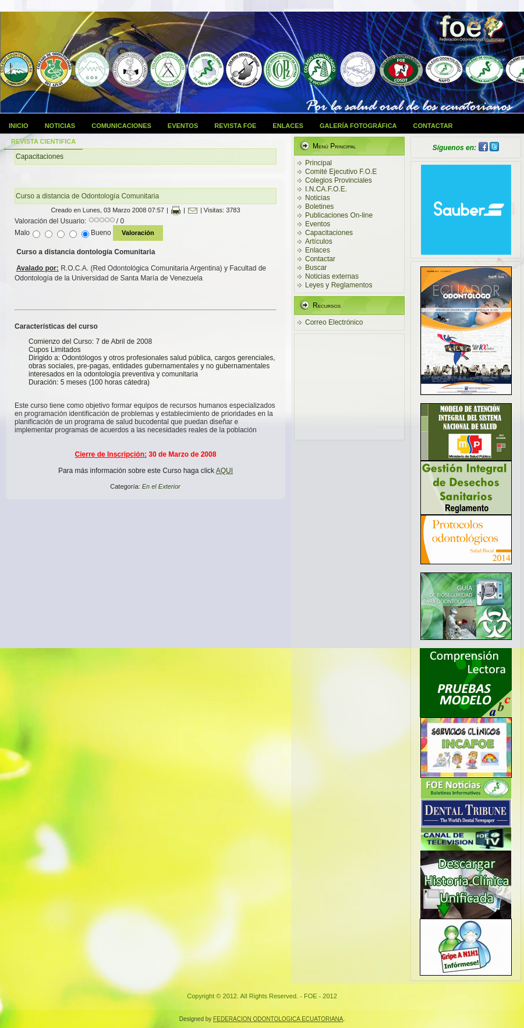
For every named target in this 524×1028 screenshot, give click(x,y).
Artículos (318, 241)
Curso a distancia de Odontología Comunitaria (87, 196)
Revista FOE (235, 125)
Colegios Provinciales (338, 180)
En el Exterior (161, 486)
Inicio (19, 125)
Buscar (316, 268)
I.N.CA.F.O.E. (326, 189)
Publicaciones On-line (339, 215)
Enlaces (287, 125)
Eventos (183, 125)
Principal (318, 163)
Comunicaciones (121, 125)
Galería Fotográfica (358, 125)
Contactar (433, 125)
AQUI (224, 471)
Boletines (319, 206)
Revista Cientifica (43, 141)
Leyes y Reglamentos (338, 285)
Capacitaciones (329, 233)
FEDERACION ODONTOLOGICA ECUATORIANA (278, 1019)
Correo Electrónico (334, 322)
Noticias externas (332, 276)
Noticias (60, 125)
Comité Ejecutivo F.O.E (341, 172)
